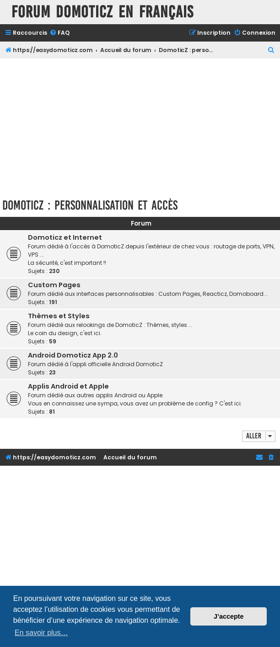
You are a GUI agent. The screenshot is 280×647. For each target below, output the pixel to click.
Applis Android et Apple (68, 386)
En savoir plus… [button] (41, 632)
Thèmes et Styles (59, 316)
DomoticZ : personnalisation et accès (90, 205)
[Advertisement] (141, 127)
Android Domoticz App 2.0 (73, 355)
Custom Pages (54, 284)
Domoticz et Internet (65, 237)
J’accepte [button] (229, 616)
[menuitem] (59, 33)
